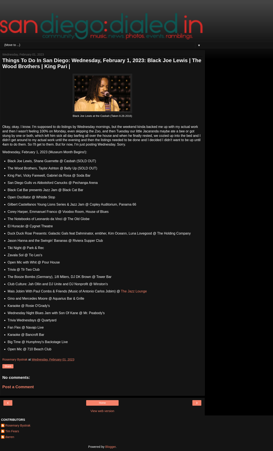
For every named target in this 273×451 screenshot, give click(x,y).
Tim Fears (12, 431)
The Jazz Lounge (134, 291)
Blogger (110, 446)
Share (7, 366)
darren (9, 437)
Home (102, 402)
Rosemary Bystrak (17, 425)
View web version (102, 411)
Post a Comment (18, 387)
